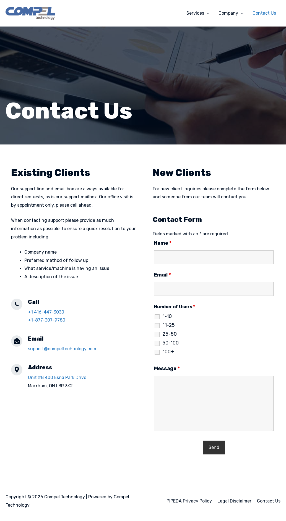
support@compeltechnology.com (62, 348)
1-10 (167, 316)
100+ (168, 351)
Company (228, 13)
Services (195, 13)
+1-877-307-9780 (46, 320)
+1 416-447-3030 (46, 312)
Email (162, 275)
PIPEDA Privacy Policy (189, 501)
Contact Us (264, 13)
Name (162, 243)
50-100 (170, 343)
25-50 (169, 334)
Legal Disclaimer (234, 501)
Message (167, 368)
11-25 (168, 325)
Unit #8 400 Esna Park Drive (57, 377)
